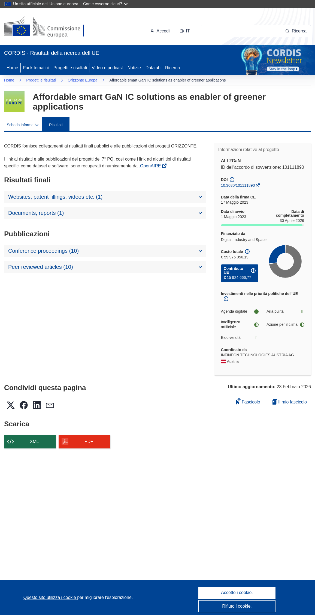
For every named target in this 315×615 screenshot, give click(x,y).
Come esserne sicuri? (105, 3)
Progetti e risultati (70, 67)
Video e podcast (107, 67)
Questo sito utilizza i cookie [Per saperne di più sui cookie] (50, 597)
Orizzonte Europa (83, 80)
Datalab (153, 67)
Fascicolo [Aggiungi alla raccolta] (248, 401)
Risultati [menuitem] (56, 125)
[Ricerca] (296, 31)
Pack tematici (36, 67)
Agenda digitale (240, 311)
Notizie (134, 67)
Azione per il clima (285, 324)
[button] (184, 31)
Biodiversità (240, 337)
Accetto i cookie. (237, 592)
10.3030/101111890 (238, 185)
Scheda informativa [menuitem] (23, 125)
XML (34, 441)
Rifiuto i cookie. (237, 606)
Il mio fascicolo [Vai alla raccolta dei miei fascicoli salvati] (289, 402)
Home (12, 67)
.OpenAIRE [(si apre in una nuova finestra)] (150, 166)
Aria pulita (285, 311)
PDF (88, 441)
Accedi (160, 31)
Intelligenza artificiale (240, 324)
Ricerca (172, 67)
